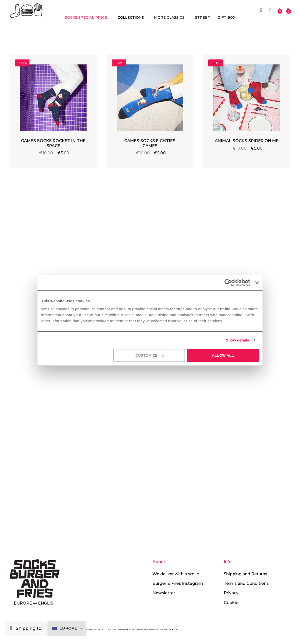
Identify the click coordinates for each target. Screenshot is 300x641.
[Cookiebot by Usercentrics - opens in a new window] (228, 283)
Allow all (223, 355)
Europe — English (35, 603)
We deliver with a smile (175, 574)
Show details (237, 340)
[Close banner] (257, 283)
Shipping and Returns (245, 574)
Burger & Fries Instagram (177, 583)
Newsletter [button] (163, 593)
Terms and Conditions (246, 583)
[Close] (12, 628)
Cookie (231, 602)
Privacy (231, 593)
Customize (150, 355)
